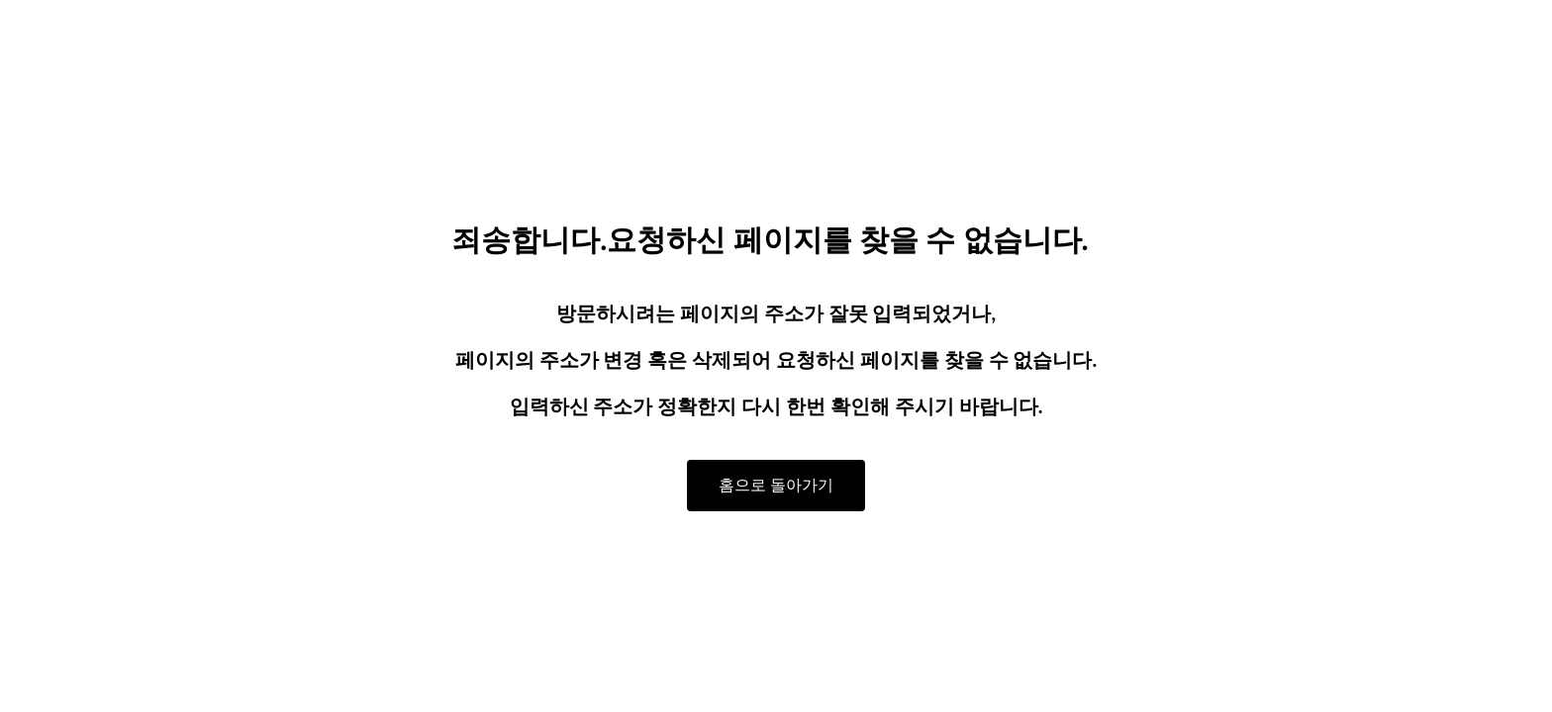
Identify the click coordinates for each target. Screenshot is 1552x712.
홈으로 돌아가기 (776, 484)
